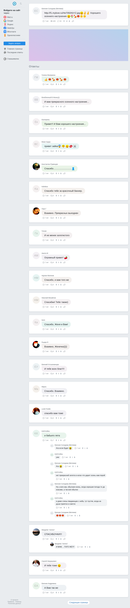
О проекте (14, 600)
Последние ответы (13, 52)
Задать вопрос (14, 43)
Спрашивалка (11, 58)
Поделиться (73, 21)
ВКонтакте (10, 31)
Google (8, 20)
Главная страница (13, 49)
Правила (11, 602)
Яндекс (8, 24)
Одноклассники (12, 35)
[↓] (69, 21)
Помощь (18, 602)
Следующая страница (78, 602)
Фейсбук (9, 28)
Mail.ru (8, 17)
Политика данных (14, 603)
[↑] (64, 21)
